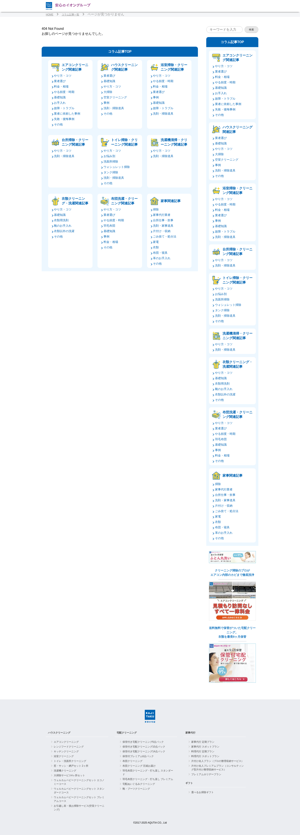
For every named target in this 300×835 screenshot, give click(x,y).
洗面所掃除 (111, 161)
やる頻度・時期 (64, 92)
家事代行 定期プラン (202, 741)
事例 (106, 102)
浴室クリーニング (64, 756)
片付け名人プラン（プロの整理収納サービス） (217, 761)
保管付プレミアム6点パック (138, 756)
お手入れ (60, 102)
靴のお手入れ (62, 225)
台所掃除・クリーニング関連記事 (75, 142)
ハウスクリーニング (59, 732)
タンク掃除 (111, 172)
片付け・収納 (161, 231)
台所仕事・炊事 (163, 220)
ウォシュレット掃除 (117, 167)
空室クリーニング (115, 97)
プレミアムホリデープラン (206, 774)
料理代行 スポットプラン (205, 756)
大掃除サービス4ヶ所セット (69, 775)
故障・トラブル (64, 108)
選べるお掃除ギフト (202, 792)
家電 (156, 242)
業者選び (60, 81)
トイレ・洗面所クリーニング (70, 761)
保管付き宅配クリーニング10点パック (143, 746)
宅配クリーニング (127, 732)
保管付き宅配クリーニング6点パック (143, 741)
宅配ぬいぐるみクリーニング (138, 783)
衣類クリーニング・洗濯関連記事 (75, 201)
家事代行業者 (161, 214)
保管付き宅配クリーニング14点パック (143, 751)
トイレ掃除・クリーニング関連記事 (124, 142)
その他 (58, 124)
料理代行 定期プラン (202, 751)
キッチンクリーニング (66, 751)
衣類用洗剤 (61, 220)
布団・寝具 (160, 252)
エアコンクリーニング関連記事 (75, 67)
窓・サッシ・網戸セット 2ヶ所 (71, 765)
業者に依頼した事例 (67, 113)
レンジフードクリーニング (69, 746)
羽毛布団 (109, 225)
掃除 (156, 209)
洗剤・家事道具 (163, 225)
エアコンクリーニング (66, 741)
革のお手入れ (161, 258)
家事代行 (190, 732)
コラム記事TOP (120, 51)
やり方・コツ (62, 75)
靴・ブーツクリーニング (136, 788)
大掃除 (108, 92)
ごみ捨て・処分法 (164, 236)
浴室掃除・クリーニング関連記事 (174, 67)
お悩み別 (109, 156)
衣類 (156, 247)
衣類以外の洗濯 (64, 231)
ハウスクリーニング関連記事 (124, 67)
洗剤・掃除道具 (114, 108)
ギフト (189, 783)
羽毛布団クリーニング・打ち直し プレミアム (147, 779)
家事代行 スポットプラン (205, 746)
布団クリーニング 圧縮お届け (139, 765)
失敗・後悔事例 (64, 119)
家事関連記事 (171, 201)
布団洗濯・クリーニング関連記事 (124, 201)
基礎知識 (60, 97)
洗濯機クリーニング (65, 770)
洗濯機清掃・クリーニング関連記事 (174, 142)
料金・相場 (61, 86)
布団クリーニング (132, 761)
